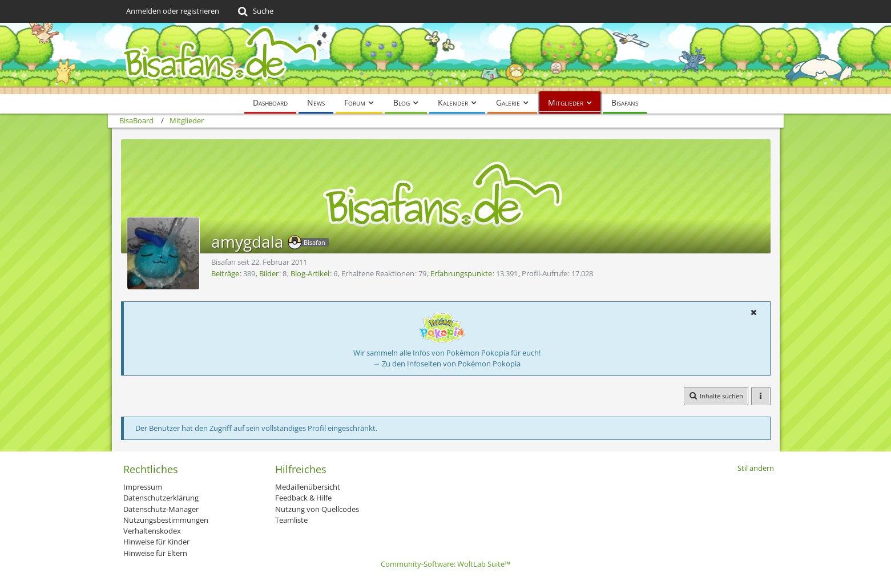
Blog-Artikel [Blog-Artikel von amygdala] (310, 273)
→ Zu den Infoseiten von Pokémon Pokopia (447, 363)
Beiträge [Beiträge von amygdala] (225, 273)
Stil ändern (755, 468)
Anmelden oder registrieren (172, 11)
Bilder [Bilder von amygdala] (269, 273)
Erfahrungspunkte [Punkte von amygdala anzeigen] (461, 273)
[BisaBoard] (445, 58)
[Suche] (255, 11)
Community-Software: (445, 564)
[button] (754, 312)
